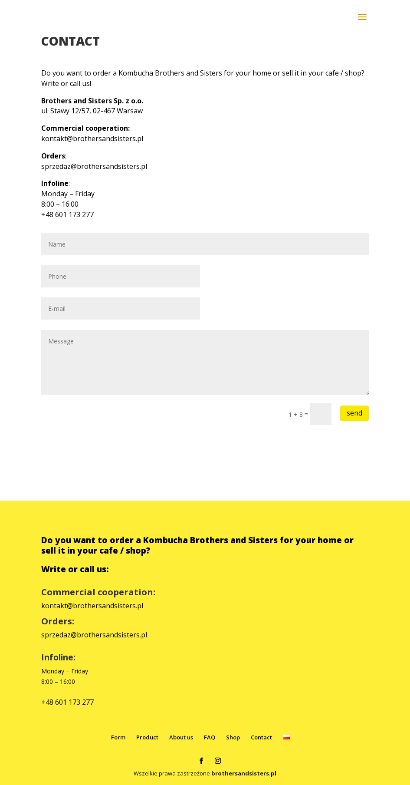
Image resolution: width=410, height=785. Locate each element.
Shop (233, 737)
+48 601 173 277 (67, 702)
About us (181, 737)
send (354, 413)
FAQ (209, 737)
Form (118, 737)
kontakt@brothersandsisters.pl (92, 138)
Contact (261, 737)
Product (147, 737)
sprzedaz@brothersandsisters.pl (94, 166)
